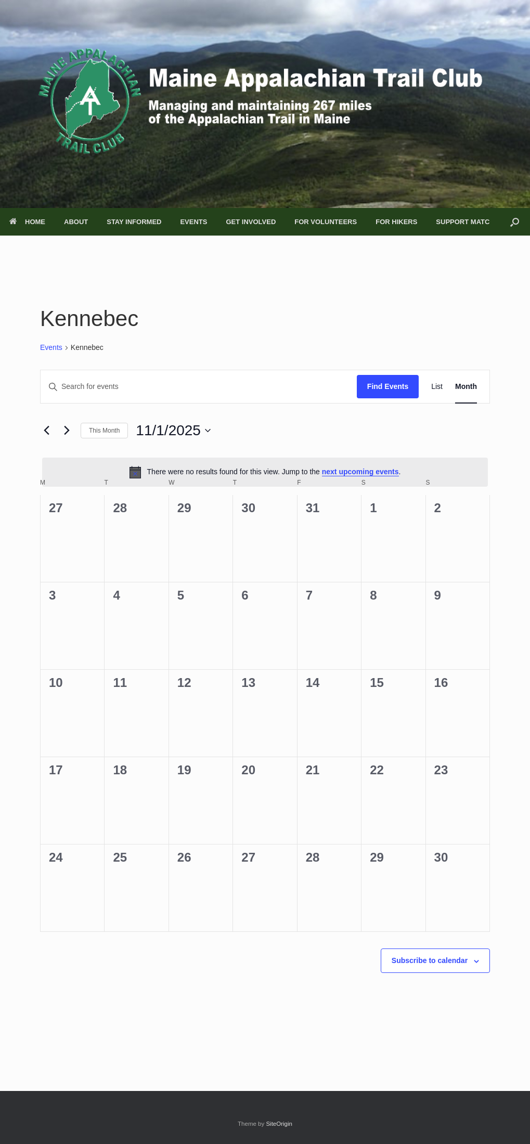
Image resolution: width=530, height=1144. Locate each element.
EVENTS (193, 222)
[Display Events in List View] (437, 386)
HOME (27, 222)
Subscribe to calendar (430, 960)
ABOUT (76, 222)
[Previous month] (46, 430)
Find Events (387, 386)
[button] (514, 222)
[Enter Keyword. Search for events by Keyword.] (199, 386)
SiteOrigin (279, 1124)
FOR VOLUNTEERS (325, 222)
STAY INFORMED (134, 222)
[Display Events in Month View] (466, 386)
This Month (104, 430)
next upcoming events (360, 471)
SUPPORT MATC (462, 222)
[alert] (265, 472)
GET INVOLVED (251, 222)
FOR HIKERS (396, 222)
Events (51, 347)
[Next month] (66, 430)
